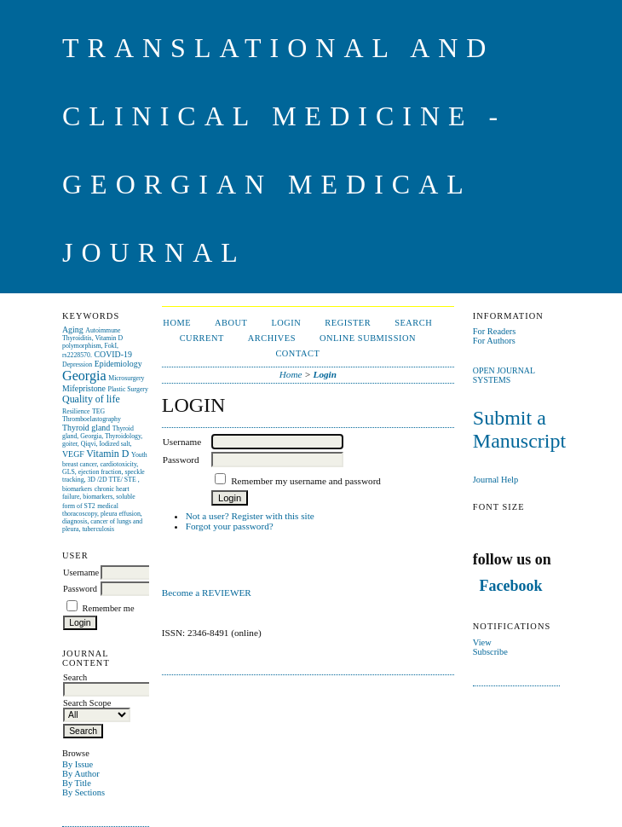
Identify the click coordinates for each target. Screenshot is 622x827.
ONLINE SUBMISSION (368, 338)
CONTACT (297, 353)
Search (413, 322)
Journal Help (495, 479)
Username (81, 572)
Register (348, 322)
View (482, 642)
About (231, 322)
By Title (76, 783)
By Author (81, 773)
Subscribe (490, 651)
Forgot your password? (230, 526)
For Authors (494, 340)
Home (177, 322)
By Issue (77, 764)
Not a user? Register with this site (250, 516)
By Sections (83, 792)
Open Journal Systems (504, 375)
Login (286, 322)
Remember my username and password (306, 481)
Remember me (109, 608)
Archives (272, 338)
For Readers (494, 331)
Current (202, 338)
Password (80, 588)
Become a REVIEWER (208, 592)
